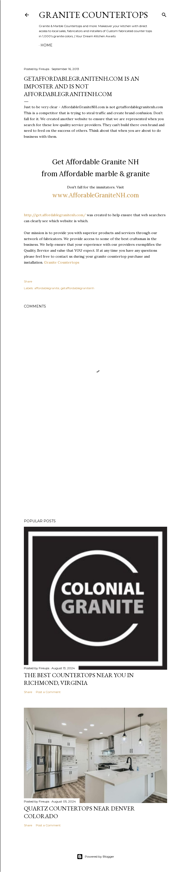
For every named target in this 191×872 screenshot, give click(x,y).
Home (46, 45)
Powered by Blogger (95, 857)
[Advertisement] (95, 471)
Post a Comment (48, 692)
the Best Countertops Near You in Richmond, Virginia (79, 679)
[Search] (164, 14)
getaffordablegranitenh (77, 288)
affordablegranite (46, 288)
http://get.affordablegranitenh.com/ (55, 215)
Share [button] (28, 281)
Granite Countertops (93, 15)
